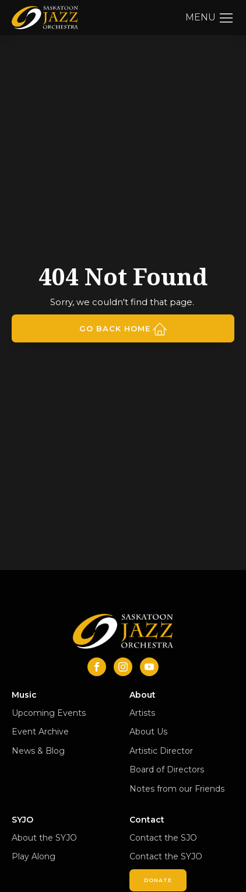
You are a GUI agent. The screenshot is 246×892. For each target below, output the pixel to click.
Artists (142, 713)
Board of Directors (166, 769)
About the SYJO (44, 837)
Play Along (33, 856)
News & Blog (38, 751)
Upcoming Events (49, 713)
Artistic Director (161, 751)
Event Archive (40, 731)
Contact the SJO (163, 837)
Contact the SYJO (165, 856)
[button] (209, 17)
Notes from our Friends (176, 788)
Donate (158, 880)
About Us (148, 731)
